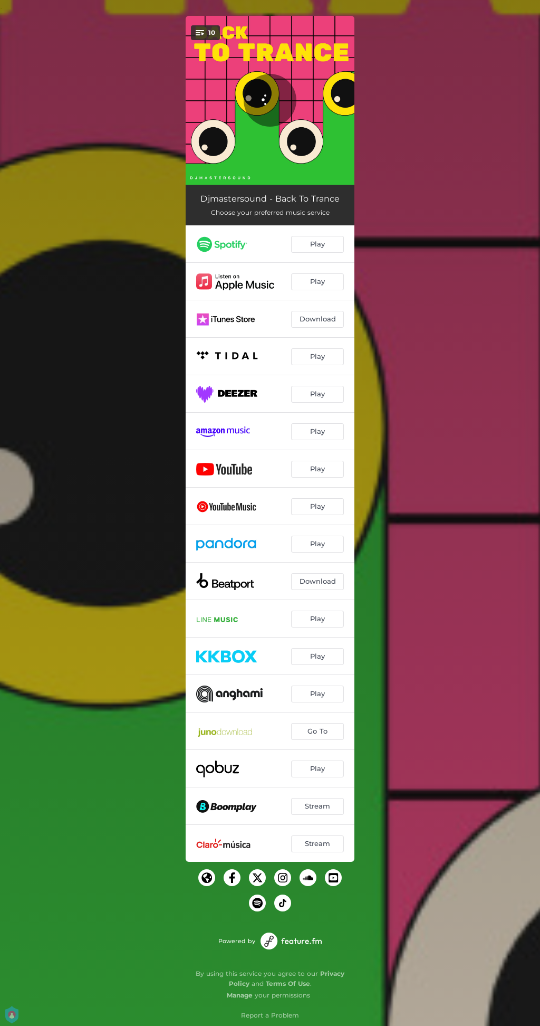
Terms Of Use (288, 983)
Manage (240, 995)
